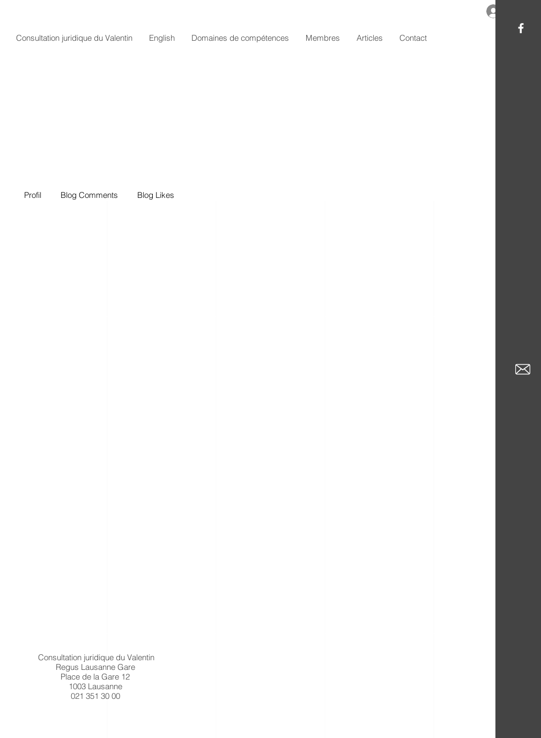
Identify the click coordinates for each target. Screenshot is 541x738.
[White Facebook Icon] (521, 28)
